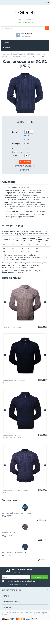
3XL (27, 136)
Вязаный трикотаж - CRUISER (22, 54)
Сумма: (15, 155)
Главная (5, 54)
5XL (27, 143)
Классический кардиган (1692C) (14, 552)
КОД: (14, 148)
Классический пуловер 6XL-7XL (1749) (16, 513)
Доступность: (17, 152)
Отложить (25, 170)
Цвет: (14, 132)
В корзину (25, 161)
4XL (27, 140)
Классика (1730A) (8, 533)
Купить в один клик (25, 166)
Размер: (15, 143)
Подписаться (39, 577)
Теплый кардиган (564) (12, 327)
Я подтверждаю (18, 582)
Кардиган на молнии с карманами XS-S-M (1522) (13, 436)
